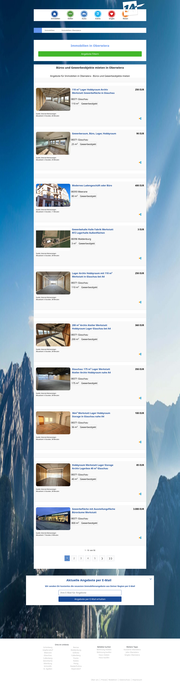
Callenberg (75, 655)
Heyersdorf (76, 669)
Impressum (137, 679)
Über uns (95, 679)
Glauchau (48, 655)
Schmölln (48, 666)
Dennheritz (48, 660)
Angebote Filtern (90, 53)
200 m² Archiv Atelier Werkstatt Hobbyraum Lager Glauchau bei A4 (91, 327)
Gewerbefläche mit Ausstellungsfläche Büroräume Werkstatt (93, 510)
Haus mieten (104, 655)
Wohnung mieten (104, 649)
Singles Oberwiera (132, 655)
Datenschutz (124, 679)
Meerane (47, 652)
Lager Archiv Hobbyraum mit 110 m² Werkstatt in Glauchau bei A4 (92, 275)
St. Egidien (47, 669)
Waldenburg (76, 650)
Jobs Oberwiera (132, 652)
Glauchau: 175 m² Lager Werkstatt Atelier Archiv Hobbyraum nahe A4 (91, 371)
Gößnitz (76, 652)
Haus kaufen (104, 657)
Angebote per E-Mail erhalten (90, 599)
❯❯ (110, 558)
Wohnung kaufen (104, 652)
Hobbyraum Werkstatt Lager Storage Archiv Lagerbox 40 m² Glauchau (92, 466)
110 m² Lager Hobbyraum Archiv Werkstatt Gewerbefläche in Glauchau (93, 91)
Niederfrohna (76, 666)
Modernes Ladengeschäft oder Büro (92, 185)
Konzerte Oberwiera (132, 649)
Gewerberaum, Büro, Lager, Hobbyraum (94, 133)
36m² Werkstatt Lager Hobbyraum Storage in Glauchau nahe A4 (91, 415)
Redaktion (113, 679)
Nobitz (76, 660)
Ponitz (75, 658)
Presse (104, 679)
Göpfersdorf (48, 650)
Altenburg (48, 663)
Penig (76, 663)
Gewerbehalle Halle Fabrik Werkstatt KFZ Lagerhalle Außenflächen (92, 231)
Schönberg (47, 647)
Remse (76, 647)
